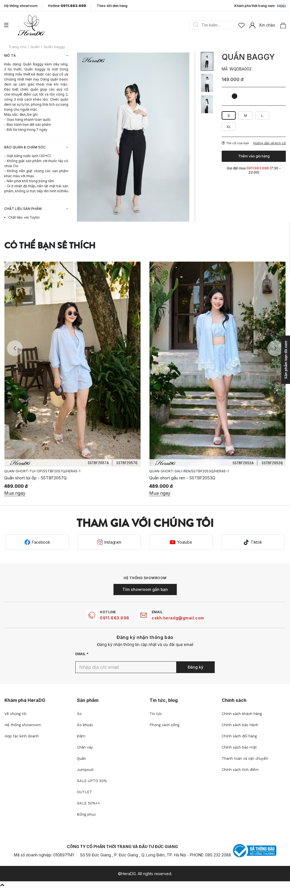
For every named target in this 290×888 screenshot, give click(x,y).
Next (275, 348)
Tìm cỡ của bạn (235, 143)
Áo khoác (85, 725)
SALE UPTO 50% (92, 781)
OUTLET (84, 792)
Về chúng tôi (15, 714)
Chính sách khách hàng (242, 714)
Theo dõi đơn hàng (112, 6)
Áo (79, 714)
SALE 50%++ (88, 803)
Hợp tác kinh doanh (21, 736)
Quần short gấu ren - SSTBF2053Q (182, 477)
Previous (15, 348)
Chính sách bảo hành (240, 725)
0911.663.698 (114, 617)
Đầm (81, 736)
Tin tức (155, 714)
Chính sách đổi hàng (239, 736)
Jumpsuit (85, 770)
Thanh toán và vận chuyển (245, 758)
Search (196, 25)
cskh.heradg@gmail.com (178, 617)
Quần (81, 758)
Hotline (67, 6)
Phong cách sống (164, 725)
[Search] (213, 25)
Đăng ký (195, 667)
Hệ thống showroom (20, 6)
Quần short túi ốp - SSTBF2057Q (35, 477)
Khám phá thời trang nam (260, 6)
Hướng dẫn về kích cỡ (269, 143)
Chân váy (85, 747)
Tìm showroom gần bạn (145, 589)
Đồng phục (86, 814)
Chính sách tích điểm (240, 770)
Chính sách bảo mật (239, 747)
